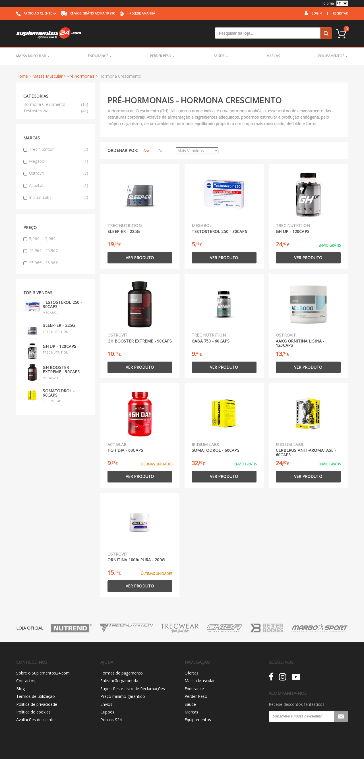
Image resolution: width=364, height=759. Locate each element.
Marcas (273, 55)
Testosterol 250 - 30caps (62, 304)
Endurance (100, 55)
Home (22, 76)
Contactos (25, 680)
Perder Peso (162, 55)
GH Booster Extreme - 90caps (61, 369)
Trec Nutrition (55, 149)
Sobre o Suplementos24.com (43, 673)
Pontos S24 (111, 719)
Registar (340, 13)
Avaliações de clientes (36, 719)
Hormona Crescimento (44, 104)
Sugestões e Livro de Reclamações (132, 688)
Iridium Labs (55, 197)
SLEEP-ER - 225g (59, 325)
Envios (106, 704)
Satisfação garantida (119, 680)
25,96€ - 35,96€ (40, 262)
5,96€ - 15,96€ (39, 238)
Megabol (55, 161)
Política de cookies (33, 712)
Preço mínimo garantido (122, 696)
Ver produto (140, 257)
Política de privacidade (36, 704)
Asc (146, 150)
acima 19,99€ (88, 13)
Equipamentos (333, 55)
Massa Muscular (32, 55)
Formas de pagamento (121, 673)
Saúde (221, 55)
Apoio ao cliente (36, 13)
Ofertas (191, 673)
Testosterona (35, 111)
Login (317, 13)
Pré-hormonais (81, 76)
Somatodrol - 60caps (58, 393)
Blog (20, 688)
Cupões (107, 712)
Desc (162, 150)
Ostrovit (55, 173)
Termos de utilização (35, 696)
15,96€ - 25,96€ (40, 250)
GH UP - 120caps (59, 346)
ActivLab (55, 185)
